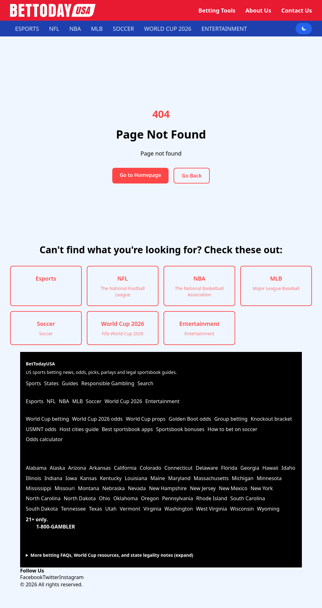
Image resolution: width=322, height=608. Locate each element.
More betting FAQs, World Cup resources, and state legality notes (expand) (112, 555)
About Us (258, 10)
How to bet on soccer (232, 429)
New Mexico (233, 488)
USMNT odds (41, 429)
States (51, 383)
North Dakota (80, 498)
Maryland (179, 478)
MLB (97, 28)
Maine (157, 478)
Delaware (207, 467)
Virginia (152, 508)
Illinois (33, 478)
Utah (110, 508)
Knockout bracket (271, 418)
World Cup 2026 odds (97, 418)
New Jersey (203, 488)
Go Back (192, 175)
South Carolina (247, 498)
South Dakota (42, 508)
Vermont (130, 508)
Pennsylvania (177, 498)
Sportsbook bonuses (180, 429)
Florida (229, 467)
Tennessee (73, 508)
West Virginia (211, 508)
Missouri (64, 488)
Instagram (71, 577)
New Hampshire (168, 488)
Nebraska (113, 488)
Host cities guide (78, 429)
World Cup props (145, 418)
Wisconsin (242, 508)
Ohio (104, 498)
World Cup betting (47, 418)
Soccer (123, 28)
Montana (88, 488)
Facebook (31, 577)
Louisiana (136, 478)
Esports (27, 28)
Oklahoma (126, 498)
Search (145, 383)
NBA (75, 28)
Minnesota (269, 478)
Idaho (288, 467)
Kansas (88, 478)
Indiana (53, 478)
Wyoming (268, 508)
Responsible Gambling (107, 383)
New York (262, 488)
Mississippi (38, 488)
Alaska (57, 467)
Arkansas (100, 467)
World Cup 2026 (167, 28)
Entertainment (224, 28)
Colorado (150, 467)
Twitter (51, 577)
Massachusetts (211, 478)
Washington (178, 508)
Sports (33, 383)
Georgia (250, 467)
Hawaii (270, 467)
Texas (95, 508)
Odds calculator (44, 439)
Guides (70, 383)
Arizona (77, 467)
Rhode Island (211, 498)
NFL (54, 28)
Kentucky (111, 478)
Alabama (36, 467)
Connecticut (178, 467)
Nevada (137, 488)
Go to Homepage (140, 175)
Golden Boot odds (190, 418)
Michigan (242, 478)
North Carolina (43, 498)
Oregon (150, 498)
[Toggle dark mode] (304, 28)
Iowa (71, 478)
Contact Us (296, 10)
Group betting (230, 418)
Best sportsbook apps (127, 429)
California (125, 467)
